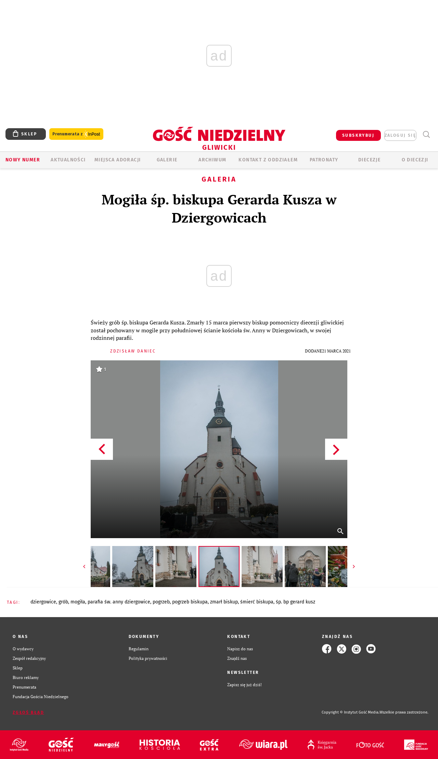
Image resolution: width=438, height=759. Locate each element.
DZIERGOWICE (43, 602)
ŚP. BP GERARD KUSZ (295, 602)
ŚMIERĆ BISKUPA (256, 602)
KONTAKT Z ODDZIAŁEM (268, 160)
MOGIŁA (77, 602)
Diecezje (369, 160)
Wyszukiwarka (426, 134)
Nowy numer (22, 160)
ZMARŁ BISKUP (224, 602)
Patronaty (324, 160)
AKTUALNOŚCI (68, 160)
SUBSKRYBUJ (358, 135)
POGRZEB (161, 602)
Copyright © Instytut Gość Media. (350, 712)
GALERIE (167, 160)
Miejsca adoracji (117, 160)
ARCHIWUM (212, 160)
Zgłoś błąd (28, 712)
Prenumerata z (76, 134)
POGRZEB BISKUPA (190, 602)
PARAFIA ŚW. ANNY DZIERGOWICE (119, 602)
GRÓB (63, 602)
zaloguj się (400, 135)
